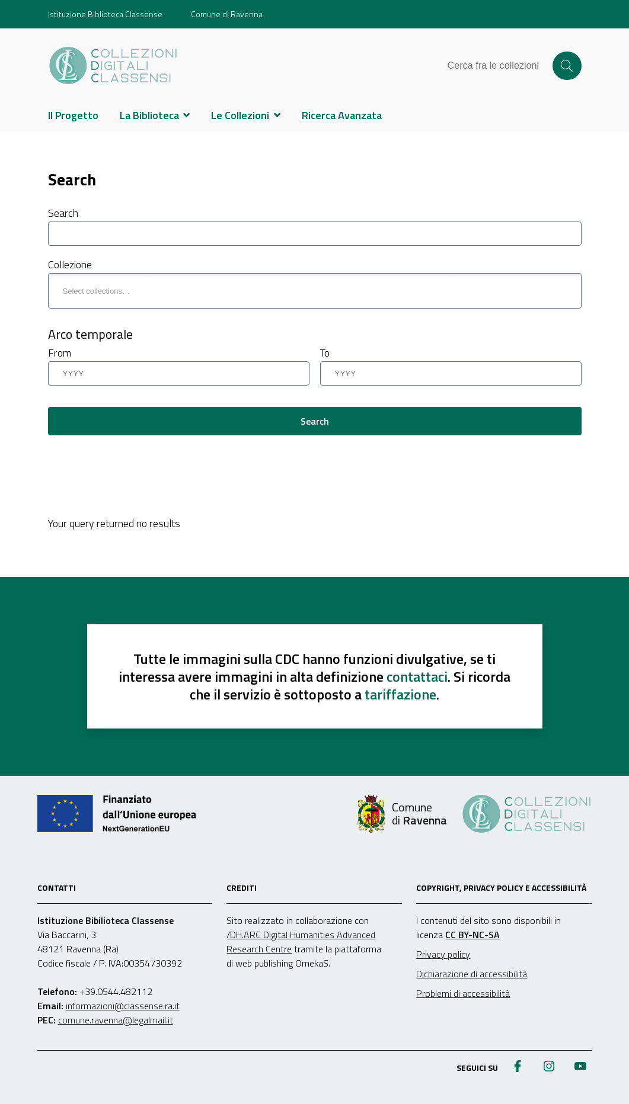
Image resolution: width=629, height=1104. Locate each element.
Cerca (567, 66)
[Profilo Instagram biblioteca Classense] (549, 1067)
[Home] (113, 66)
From (59, 353)
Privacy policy (443, 954)
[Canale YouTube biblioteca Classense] (580, 1067)
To (325, 353)
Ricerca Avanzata (342, 115)
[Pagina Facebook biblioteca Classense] (517, 1067)
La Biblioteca (149, 115)
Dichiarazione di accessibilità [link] (471, 974)
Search (63, 213)
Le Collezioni (240, 115)
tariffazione (400, 694)
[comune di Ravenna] (402, 814)
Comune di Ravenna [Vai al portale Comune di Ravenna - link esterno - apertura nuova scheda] (227, 14)
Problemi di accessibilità (463, 993)
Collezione (70, 264)
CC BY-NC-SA (472, 935)
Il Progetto (73, 115)
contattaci (417, 676)
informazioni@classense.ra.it (123, 1006)
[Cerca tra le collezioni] (499, 66)
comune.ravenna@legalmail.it (115, 1020)
